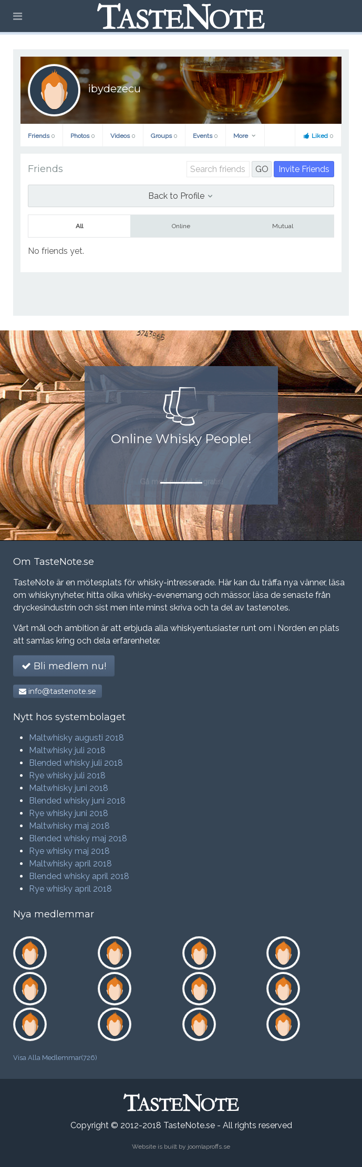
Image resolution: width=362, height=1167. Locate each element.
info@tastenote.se (57, 691)
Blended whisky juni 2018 (77, 801)
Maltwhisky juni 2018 (68, 788)
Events (205, 136)
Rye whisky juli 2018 (67, 775)
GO (261, 169)
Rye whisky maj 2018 (69, 851)
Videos (123, 136)
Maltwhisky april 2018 (70, 864)
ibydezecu (114, 88)
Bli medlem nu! (64, 666)
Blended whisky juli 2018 (76, 763)
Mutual (282, 226)
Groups (164, 136)
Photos (82, 136)
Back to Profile (181, 196)
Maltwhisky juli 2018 (67, 750)
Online (181, 226)
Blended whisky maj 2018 (78, 838)
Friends (41, 136)
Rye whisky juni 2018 (68, 813)
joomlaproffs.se (209, 1146)
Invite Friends (303, 169)
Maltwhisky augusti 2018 (76, 738)
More (245, 136)
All (79, 226)
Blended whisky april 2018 (79, 876)
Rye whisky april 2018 (70, 889)
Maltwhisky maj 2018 (69, 826)
